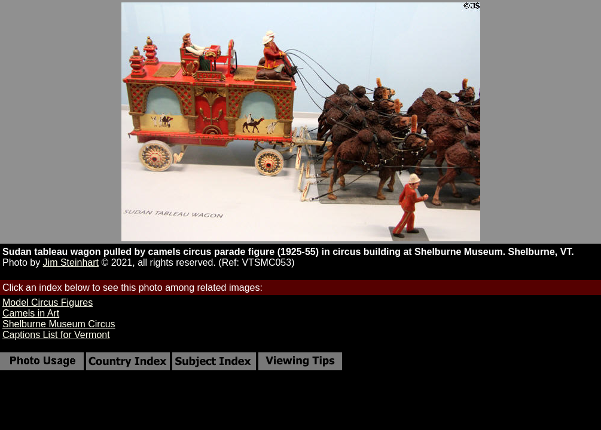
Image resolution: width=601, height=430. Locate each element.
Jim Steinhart (71, 262)
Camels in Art (30, 313)
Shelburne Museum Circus (58, 324)
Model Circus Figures (47, 302)
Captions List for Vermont (56, 335)
